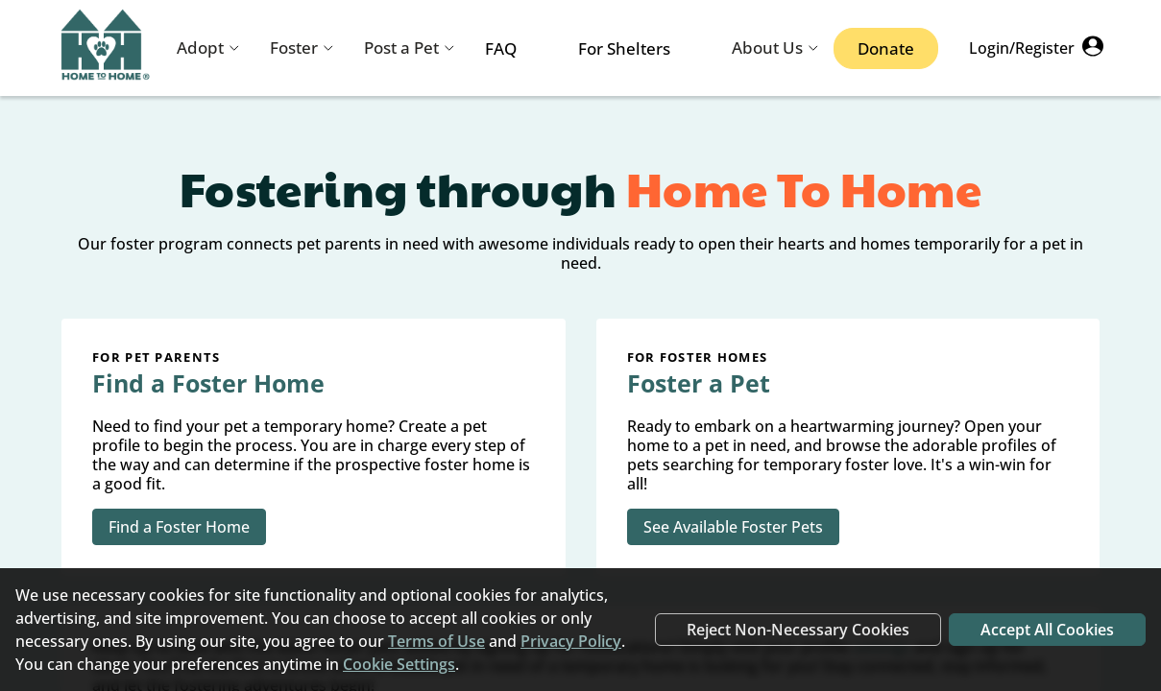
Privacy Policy (570, 641)
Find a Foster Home (179, 526)
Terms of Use (436, 641)
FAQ (501, 48)
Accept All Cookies (1047, 629)
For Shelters (624, 48)
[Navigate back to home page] (106, 48)
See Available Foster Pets (733, 526)
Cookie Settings (399, 664)
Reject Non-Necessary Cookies (798, 629)
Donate (886, 48)
